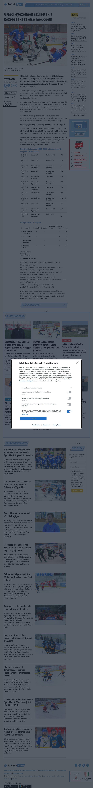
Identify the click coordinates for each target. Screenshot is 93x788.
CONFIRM (33, 418)
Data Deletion (36, 425)
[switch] (69, 392)
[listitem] (46, 388)
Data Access (46, 425)
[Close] (78, 363)
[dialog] (46, 394)
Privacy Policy (57, 425)
